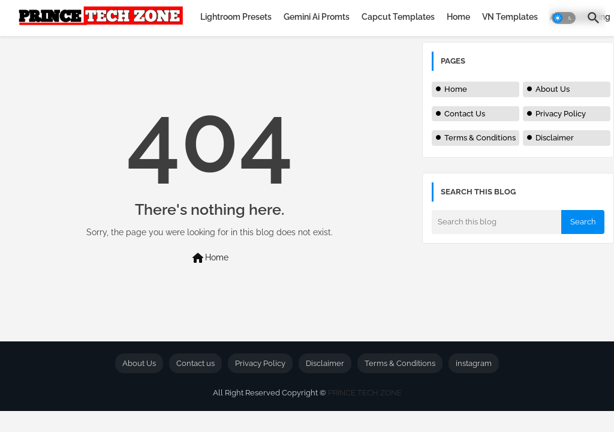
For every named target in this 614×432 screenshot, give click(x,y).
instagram (474, 363)
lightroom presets (236, 17)
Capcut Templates (398, 17)
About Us (552, 89)
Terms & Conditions (480, 137)
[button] (564, 18)
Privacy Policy (560, 113)
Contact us (195, 363)
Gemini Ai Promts (317, 17)
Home (458, 17)
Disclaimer (554, 137)
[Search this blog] (496, 222)
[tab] (236, 17)
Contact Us (464, 113)
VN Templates (510, 17)
